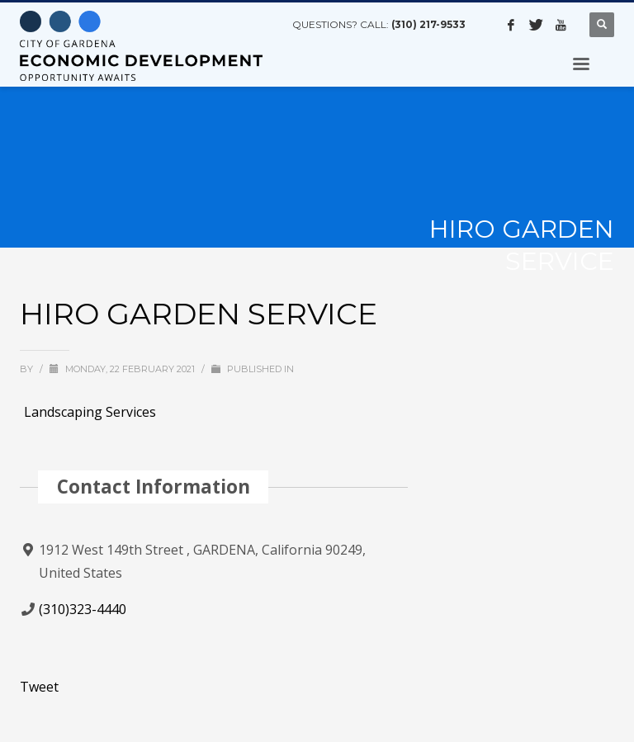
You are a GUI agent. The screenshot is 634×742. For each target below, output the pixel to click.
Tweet (39, 687)
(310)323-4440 (82, 609)
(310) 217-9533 (428, 24)
